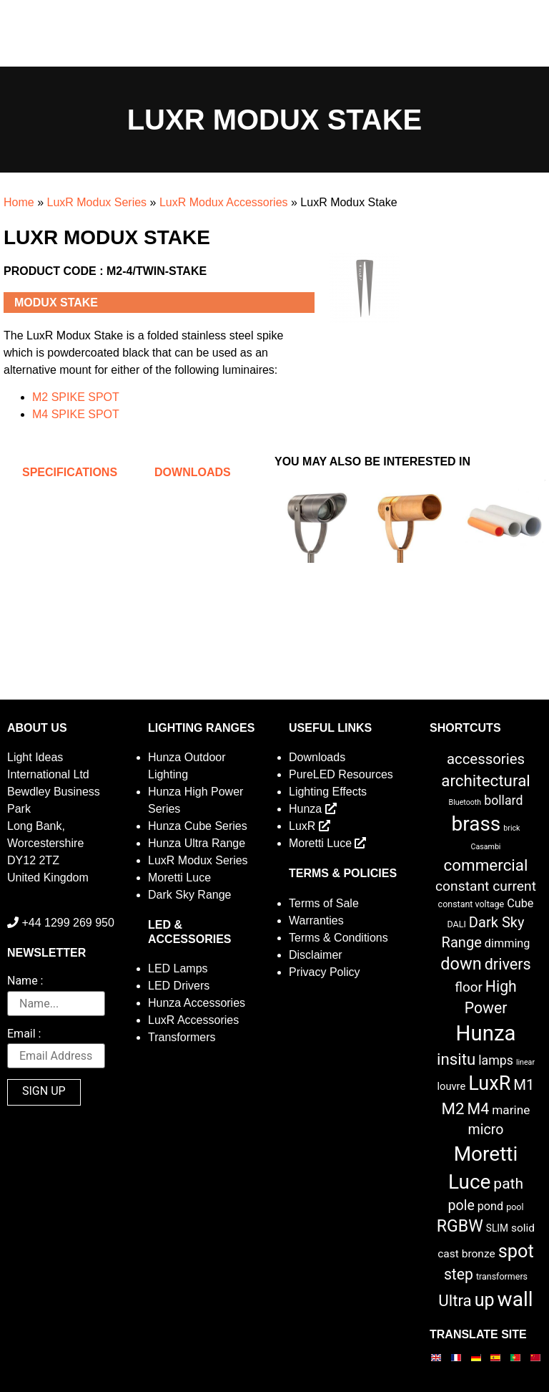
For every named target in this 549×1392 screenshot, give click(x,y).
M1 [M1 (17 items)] (523, 1084)
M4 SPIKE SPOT (75, 414)
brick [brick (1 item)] (511, 828)
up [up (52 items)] (485, 1300)
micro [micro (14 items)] (486, 1129)
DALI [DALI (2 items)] (456, 924)
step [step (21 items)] (458, 1274)
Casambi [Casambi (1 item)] (486, 846)
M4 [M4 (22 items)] (479, 1109)
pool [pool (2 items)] (514, 1207)
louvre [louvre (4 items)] (451, 1086)
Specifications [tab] (69, 472)
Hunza (313, 809)
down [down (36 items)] (460, 964)
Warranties (316, 920)
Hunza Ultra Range (196, 843)
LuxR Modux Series (96, 202)
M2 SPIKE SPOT (75, 397)
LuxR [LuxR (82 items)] (489, 1083)
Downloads (317, 757)
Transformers (182, 1037)
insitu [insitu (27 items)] (456, 1059)
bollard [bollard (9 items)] (503, 800)
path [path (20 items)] (508, 1183)
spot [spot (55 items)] (516, 1251)
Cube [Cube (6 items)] (520, 903)
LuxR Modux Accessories (223, 202)
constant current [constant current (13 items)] (485, 886)
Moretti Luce (179, 877)
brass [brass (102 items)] (476, 824)
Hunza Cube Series (197, 826)
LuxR (309, 826)
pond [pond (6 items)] (491, 1206)
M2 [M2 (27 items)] (453, 1108)
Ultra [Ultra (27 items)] (455, 1300)
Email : (24, 1034)
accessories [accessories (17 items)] (486, 759)
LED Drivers (178, 986)
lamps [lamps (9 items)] (495, 1060)
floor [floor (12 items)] (469, 987)
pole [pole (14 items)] (460, 1205)
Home (19, 202)
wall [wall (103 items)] (515, 1299)
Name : (25, 981)
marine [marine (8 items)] (511, 1110)
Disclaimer (315, 955)
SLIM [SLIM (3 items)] (497, 1228)
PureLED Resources (341, 774)
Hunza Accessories (196, 1003)
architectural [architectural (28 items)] (485, 780)
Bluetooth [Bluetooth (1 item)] (465, 802)
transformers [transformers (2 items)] (502, 1276)
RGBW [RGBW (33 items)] (460, 1226)
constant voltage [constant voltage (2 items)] (471, 904)
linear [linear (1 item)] (525, 1062)
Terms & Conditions (338, 938)
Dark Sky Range (190, 895)
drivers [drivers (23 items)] (508, 964)
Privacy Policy (324, 972)
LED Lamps (178, 968)
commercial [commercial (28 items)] (486, 865)
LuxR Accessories (193, 1020)
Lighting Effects (328, 792)
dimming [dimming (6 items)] (507, 943)
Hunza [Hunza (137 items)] (486, 1033)
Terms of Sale (324, 903)
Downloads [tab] (192, 472)
